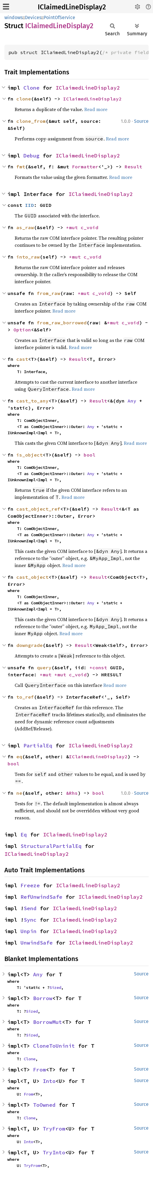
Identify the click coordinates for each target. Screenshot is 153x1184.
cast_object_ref (38, 509)
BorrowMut (47, 1022)
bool (89, 455)
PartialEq (37, 745)
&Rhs (72, 793)
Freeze (30, 885)
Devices (33, 17)
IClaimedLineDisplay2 (72, 7)
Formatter (85, 167)
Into (49, 1081)
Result (133, 167)
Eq (23, 834)
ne (19, 793)
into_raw (28, 257)
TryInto (54, 1152)
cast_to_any (32, 401)
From (39, 1069)
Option (22, 330)
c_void (89, 227)
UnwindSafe (36, 942)
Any (132, 401)
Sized (55, 987)
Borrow (42, 998)
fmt (20, 167)
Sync (30, 919)
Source (141, 121)
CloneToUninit (54, 1045)
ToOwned (44, 1104)
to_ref (25, 697)
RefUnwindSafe (41, 896)
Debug (31, 155)
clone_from (31, 121)
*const (100, 667)
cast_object (32, 577)
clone (23, 99)
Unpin (28, 931)
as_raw (25, 227)
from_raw (48, 293)
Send (30, 908)
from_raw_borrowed (62, 323)
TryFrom (54, 1128)
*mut (73, 227)
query (44, 667)
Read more (95, 109)
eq (19, 756)
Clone (31, 87)
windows (13, 17)
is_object (29, 455)
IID (29, 205)
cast (22, 359)
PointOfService (59, 17)
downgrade (29, 645)
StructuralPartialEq (51, 846)
